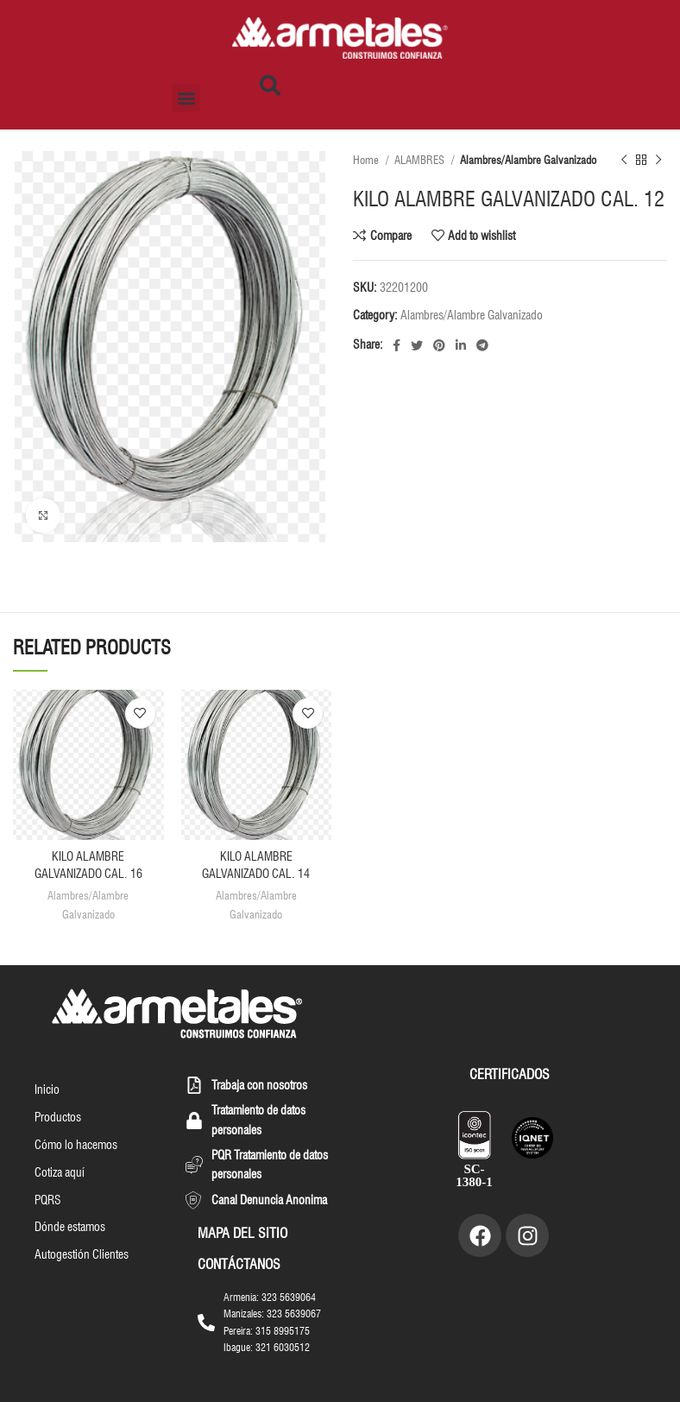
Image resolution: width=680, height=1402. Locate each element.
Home (367, 160)
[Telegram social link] (482, 345)
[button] (186, 98)
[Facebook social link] (396, 345)
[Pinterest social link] (439, 345)
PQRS (48, 1200)
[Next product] (658, 160)
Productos (58, 1117)
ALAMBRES (420, 160)
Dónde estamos (70, 1228)
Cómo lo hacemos (76, 1145)
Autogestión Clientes (82, 1255)
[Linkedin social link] (460, 345)
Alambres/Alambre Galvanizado (528, 160)
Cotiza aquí (60, 1172)
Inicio (47, 1089)
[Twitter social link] (417, 345)
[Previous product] (624, 160)
